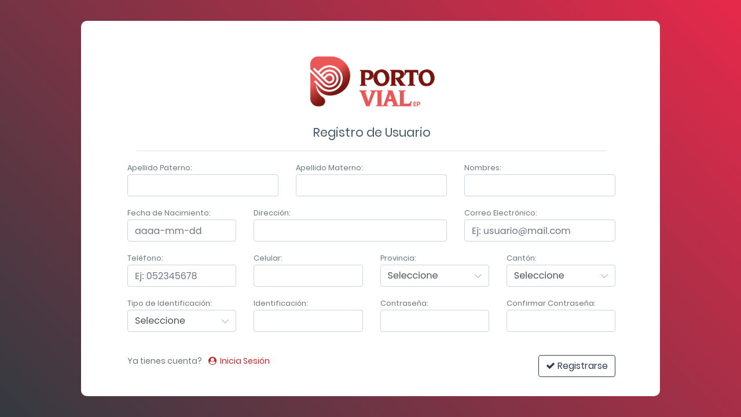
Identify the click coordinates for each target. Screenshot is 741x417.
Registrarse (577, 365)
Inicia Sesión (239, 361)
